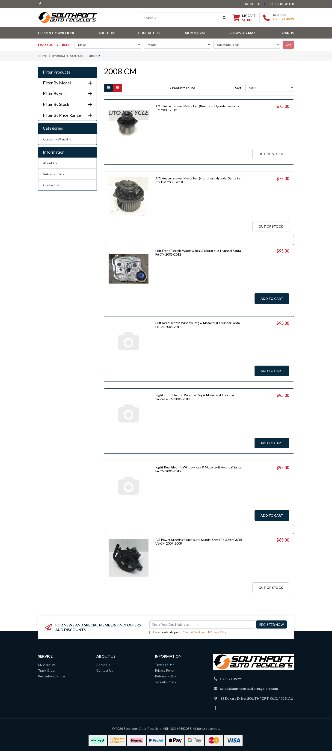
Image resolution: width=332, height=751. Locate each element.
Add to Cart (272, 299)
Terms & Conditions (195, 632)
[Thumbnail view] (108, 88)
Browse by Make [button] (243, 33)
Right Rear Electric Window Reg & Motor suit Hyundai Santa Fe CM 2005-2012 (198, 469)
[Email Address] (202, 624)
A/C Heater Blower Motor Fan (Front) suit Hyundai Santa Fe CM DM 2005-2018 (197, 180)
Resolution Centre (51, 676)
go (288, 45)
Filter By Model (67, 82)
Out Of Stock (270, 154)
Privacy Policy (218, 632)
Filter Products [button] (56, 72)
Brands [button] (287, 33)
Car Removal (193, 33)
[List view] (117, 88)
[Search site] (224, 17)
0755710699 (283, 19)
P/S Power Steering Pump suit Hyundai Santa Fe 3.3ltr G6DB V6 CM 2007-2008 (198, 541)
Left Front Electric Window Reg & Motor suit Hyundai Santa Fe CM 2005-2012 (198, 252)
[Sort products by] (269, 88)
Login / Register (281, 4)
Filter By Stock (67, 104)
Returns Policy (53, 174)
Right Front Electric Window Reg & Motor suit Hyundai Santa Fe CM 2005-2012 (194, 397)
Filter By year (67, 93)
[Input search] (180, 17)
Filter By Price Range (67, 115)
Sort (238, 88)
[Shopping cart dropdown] (244, 17)
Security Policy (165, 682)
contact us (251, 4)
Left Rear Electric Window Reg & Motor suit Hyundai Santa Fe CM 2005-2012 (197, 325)
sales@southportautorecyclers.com (249, 688)
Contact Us (149, 33)
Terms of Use (164, 665)
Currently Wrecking (57, 139)
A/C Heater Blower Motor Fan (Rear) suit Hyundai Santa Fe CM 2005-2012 (197, 108)
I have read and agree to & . (188, 632)
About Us (106, 33)
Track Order (47, 670)
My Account (47, 665)
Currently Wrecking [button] (56, 33)
